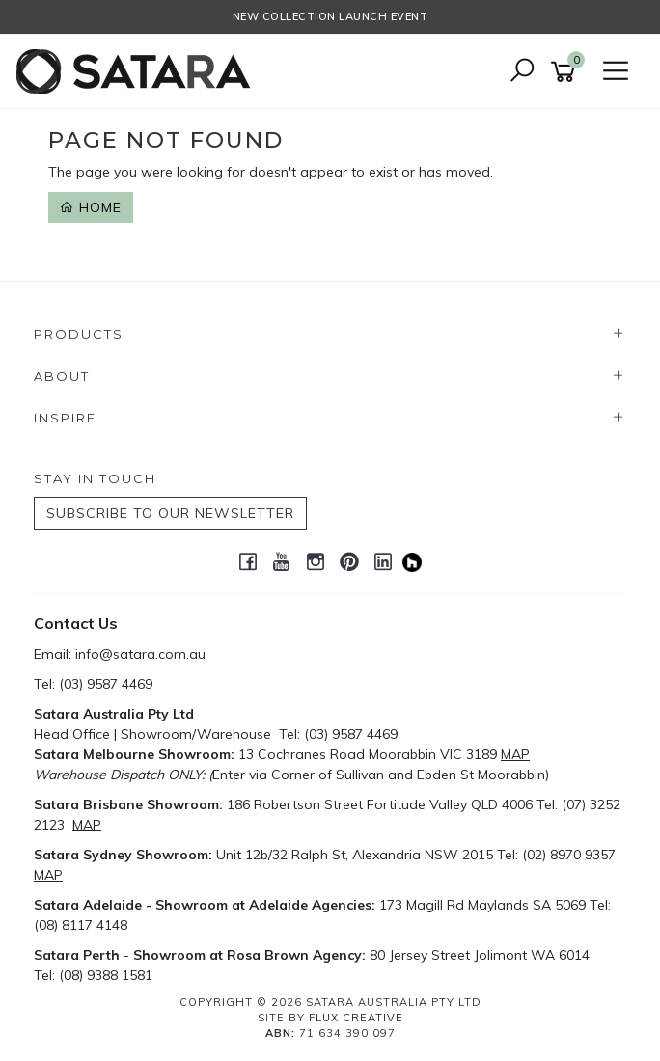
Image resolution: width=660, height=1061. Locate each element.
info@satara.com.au (140, 654)
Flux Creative (356, 1017)
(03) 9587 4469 (105, 684)
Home (91, 207)
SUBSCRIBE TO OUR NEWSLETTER (170, 513)
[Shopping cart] (566, 72)
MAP (515, 754)
